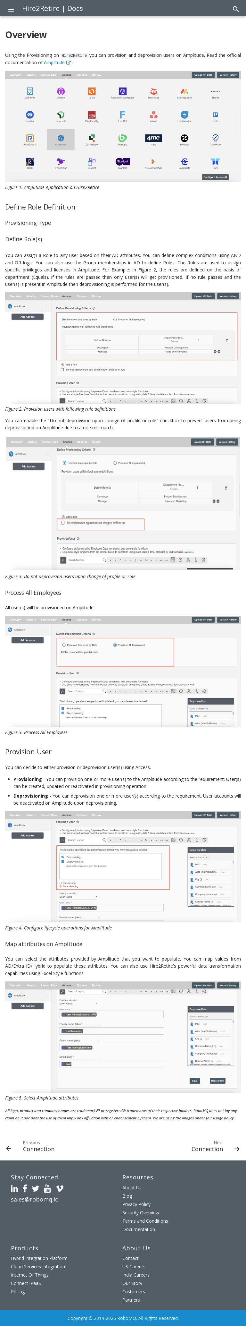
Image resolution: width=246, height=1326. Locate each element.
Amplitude (54, 62)
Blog (127, 1196)
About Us (132, 1188)
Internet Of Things (30, 1275)
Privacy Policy (136, 1204)
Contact (130, 1258)
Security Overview (140, 1213)
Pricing (18, 1291)
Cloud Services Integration (38, 1266)
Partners (131, 1300)
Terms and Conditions (145, 1221)
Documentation (138, 1229)
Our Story (132, 1283)
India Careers (136, 1275)
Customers (133, 1291)
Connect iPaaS (26, 1283)
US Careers (133, 1266)
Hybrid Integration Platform (39, 1258)
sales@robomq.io (35, 1199)
